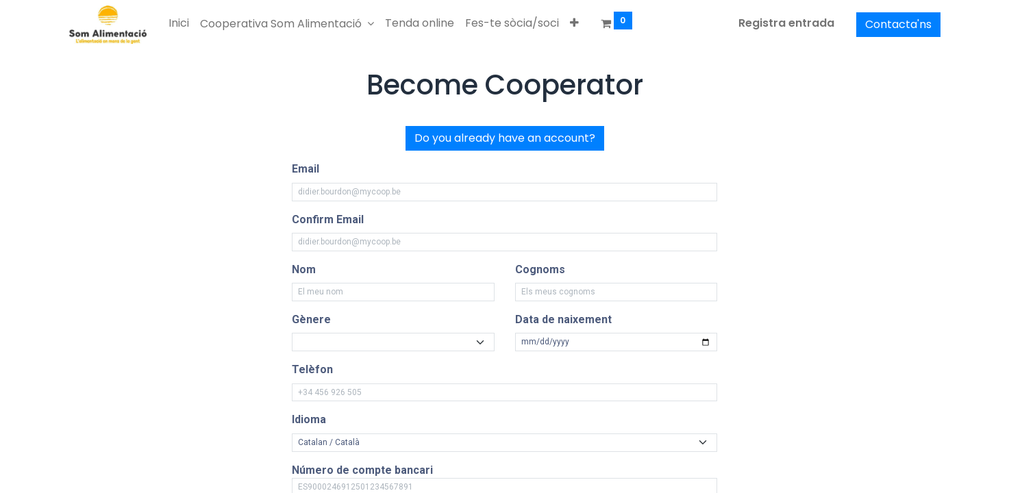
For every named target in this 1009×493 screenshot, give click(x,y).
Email (305, 168)
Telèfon (312, 369)
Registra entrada (786, 23)
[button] (574, 23)
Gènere (311, 319)
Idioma (309, 419)
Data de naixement (563, 319)
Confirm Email (328, 219)
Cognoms (540, 269)
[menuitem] (179, 23)
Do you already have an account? (504, 138)
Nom (304, 269)
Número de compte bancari (362, 470)
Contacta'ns (898, 24)
